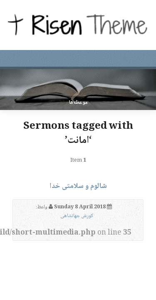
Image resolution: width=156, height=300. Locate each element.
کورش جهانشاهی (76, 215)
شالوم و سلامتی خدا (78, 186)
